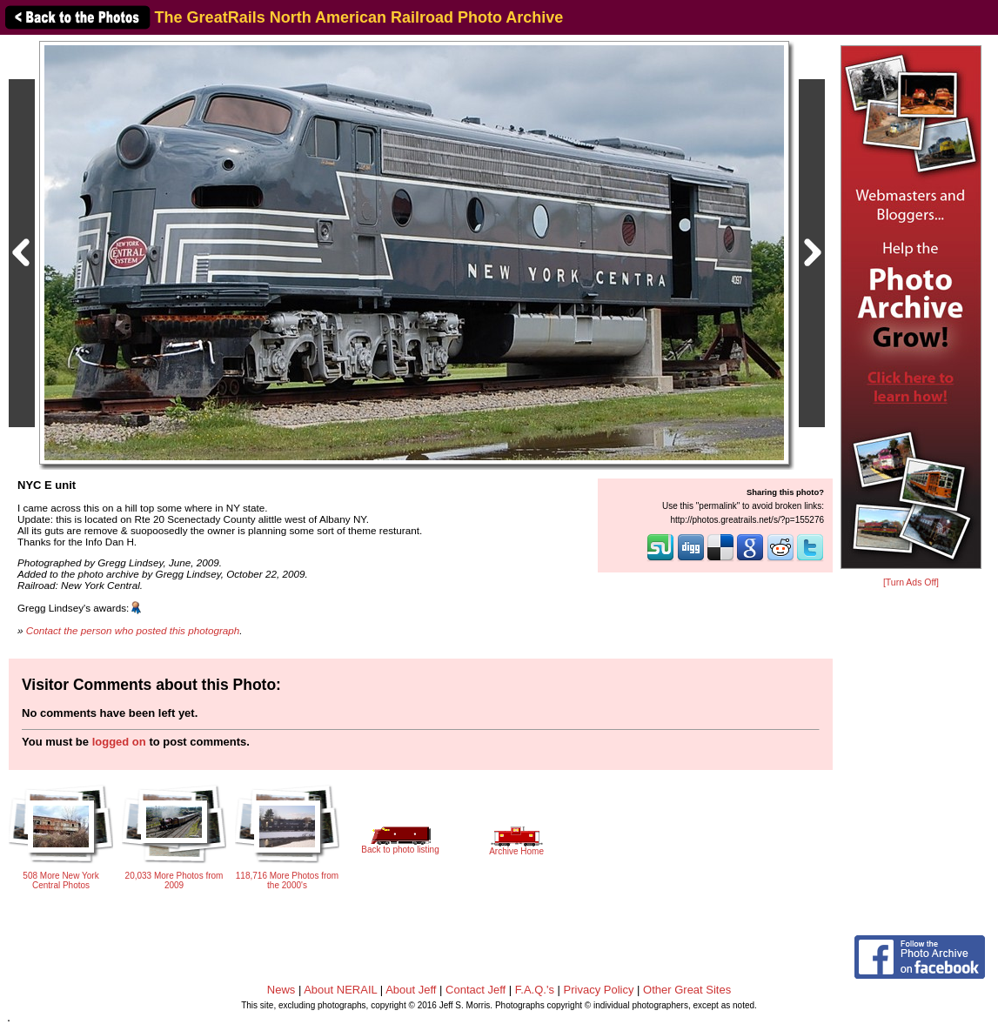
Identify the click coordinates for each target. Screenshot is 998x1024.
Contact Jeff (475, 989)
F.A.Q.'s (534, 989)
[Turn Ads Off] (911, 582)
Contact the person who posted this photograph (133, 630)
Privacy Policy (599, 989)
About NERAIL (340, 989)
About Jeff (410, 989)
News (281, 989)
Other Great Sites (687, 989)
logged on (119, 741)
